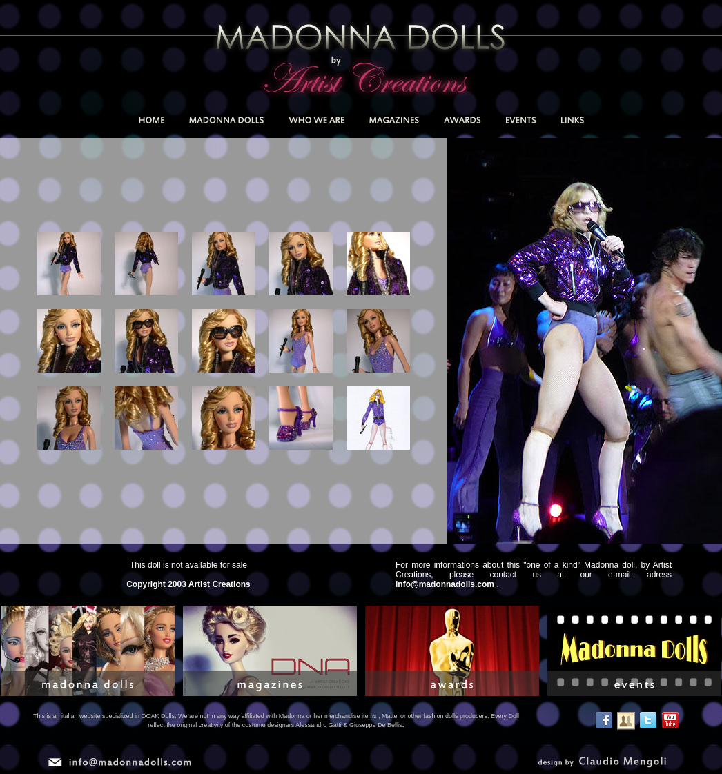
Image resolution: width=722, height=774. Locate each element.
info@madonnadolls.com (445, 584)
